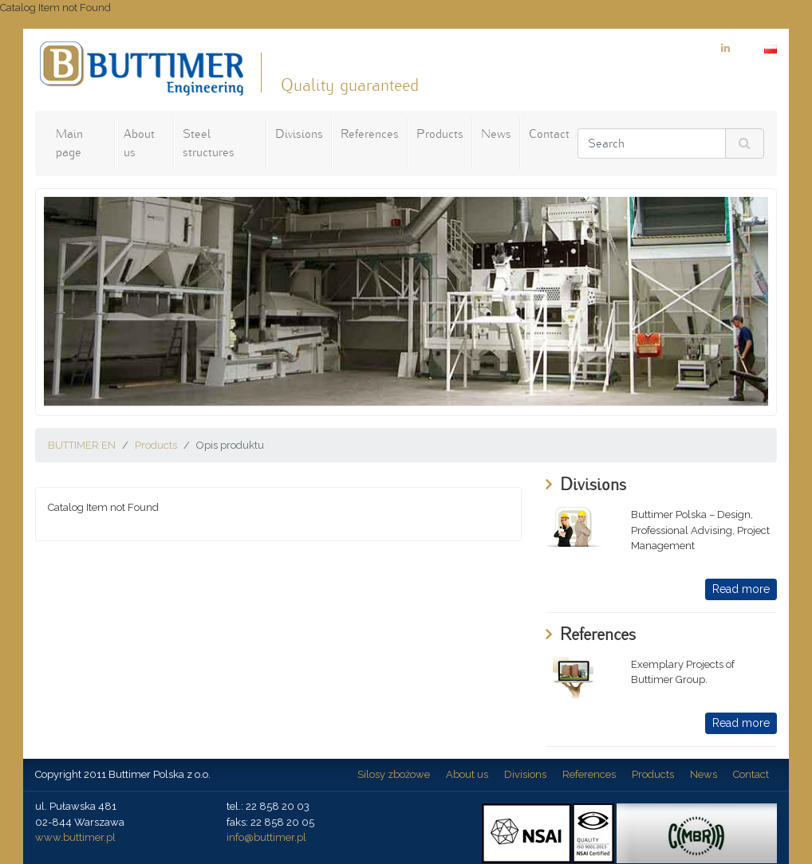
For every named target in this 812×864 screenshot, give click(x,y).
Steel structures (209, 143)
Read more (741, 589)
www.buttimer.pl (75, 837)
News (496, 134)
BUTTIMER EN (82, 445)
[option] (406, 301)
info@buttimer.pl (266, 837)
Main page (69, 143)
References (370, 134)
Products (439, 134)
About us (139, 143)
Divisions (299, 134)
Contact (549, 134)
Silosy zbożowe (393, 774)
